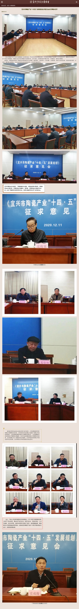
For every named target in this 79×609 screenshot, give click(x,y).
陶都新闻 (13, 5)
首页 (8, 5)
